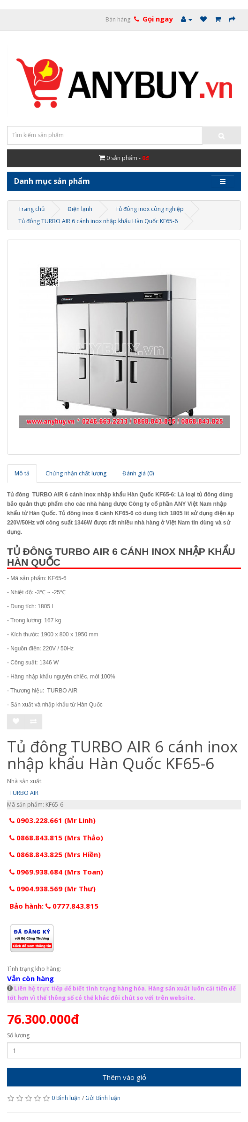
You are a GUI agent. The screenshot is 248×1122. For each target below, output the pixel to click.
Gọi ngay (158, 18)
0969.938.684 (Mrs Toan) (56, 871)
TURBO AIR (23, 793)
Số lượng (18, 1035)
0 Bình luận (66, 1098)
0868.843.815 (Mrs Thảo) (56, 837)
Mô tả (22, 473)
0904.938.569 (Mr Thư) (52, 888)
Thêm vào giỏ (124, 1077)
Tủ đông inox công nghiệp (149, 209)
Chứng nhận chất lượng (75, 473)
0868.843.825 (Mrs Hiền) (55, 854)
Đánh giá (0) (138, 473)
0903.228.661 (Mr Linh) (52, 820)
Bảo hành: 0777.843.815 (53, 906)
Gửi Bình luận (102, 1098)
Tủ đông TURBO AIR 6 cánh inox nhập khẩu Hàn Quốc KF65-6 (98, 221)
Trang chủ (31, 209)
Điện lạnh (80, 209)
